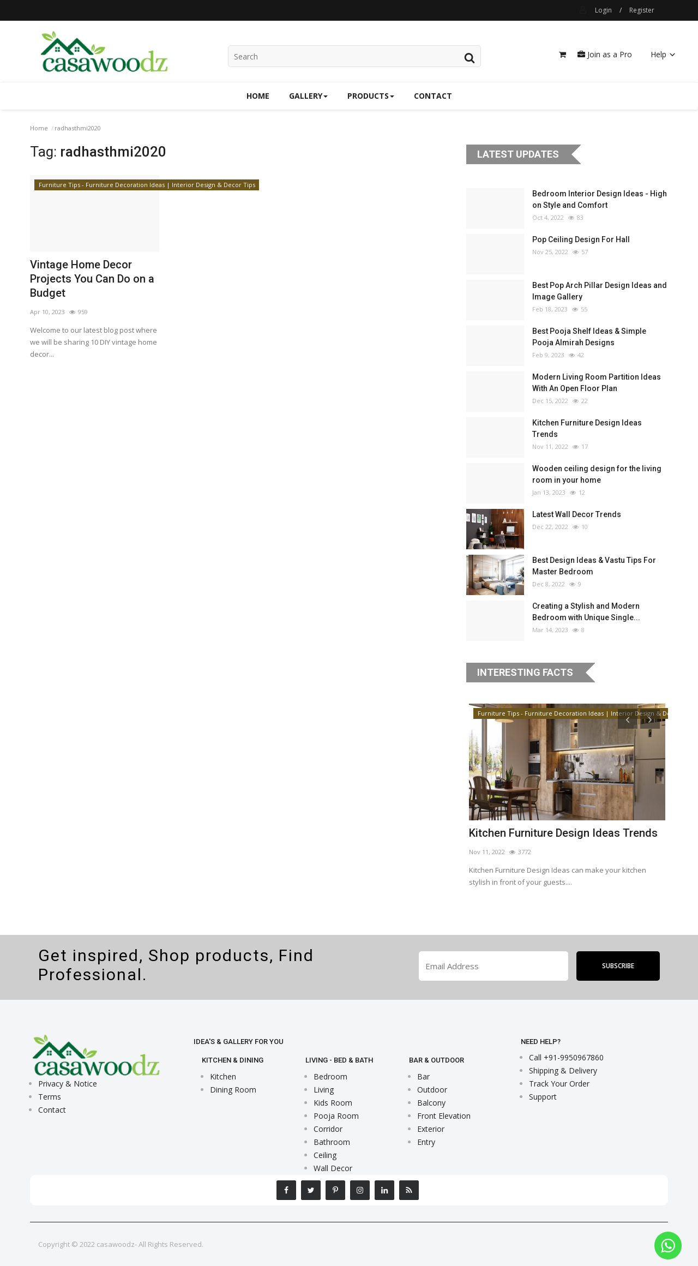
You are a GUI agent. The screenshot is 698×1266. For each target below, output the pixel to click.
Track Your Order (559, 1083)
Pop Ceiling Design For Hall (581, 239)
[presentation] (627, 719)
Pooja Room (336, 1116)
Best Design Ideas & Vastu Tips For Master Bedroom (594, 566)
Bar (423, 1076)
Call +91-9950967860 (566, 1057)
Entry (426, 1142)
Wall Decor (333, 1168)
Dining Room (233, 1089)
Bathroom (332, 1142)
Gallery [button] (308, 96)
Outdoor (432, 1089)
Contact (433, 96)
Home (257, 96)
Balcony (431, 1102)
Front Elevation (444, 1116)
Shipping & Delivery (563, 1070)
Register (641, 10)
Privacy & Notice (67, 1083)
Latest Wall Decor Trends (576, 514)
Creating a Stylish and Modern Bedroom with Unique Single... (586, 612)
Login (603, 10)
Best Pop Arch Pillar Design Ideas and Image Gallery (599, 291)
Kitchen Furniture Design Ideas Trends (587, 428)
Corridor (328, 1129)
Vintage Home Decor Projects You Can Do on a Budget (92, 278)
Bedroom (330, 1076)
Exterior (430, 1129)
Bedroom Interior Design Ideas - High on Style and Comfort (599, 199)
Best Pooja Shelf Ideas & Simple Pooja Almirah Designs (589, 337)
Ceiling (325, 1155)
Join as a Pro (604, 54)
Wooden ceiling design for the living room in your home (596, 474)
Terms (49, 1096)
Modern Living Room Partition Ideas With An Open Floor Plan (596, 383)
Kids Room (333, 1102)
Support (543, 1096)
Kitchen (223, 1076)
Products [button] (370, 96)
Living (324, 1089)
